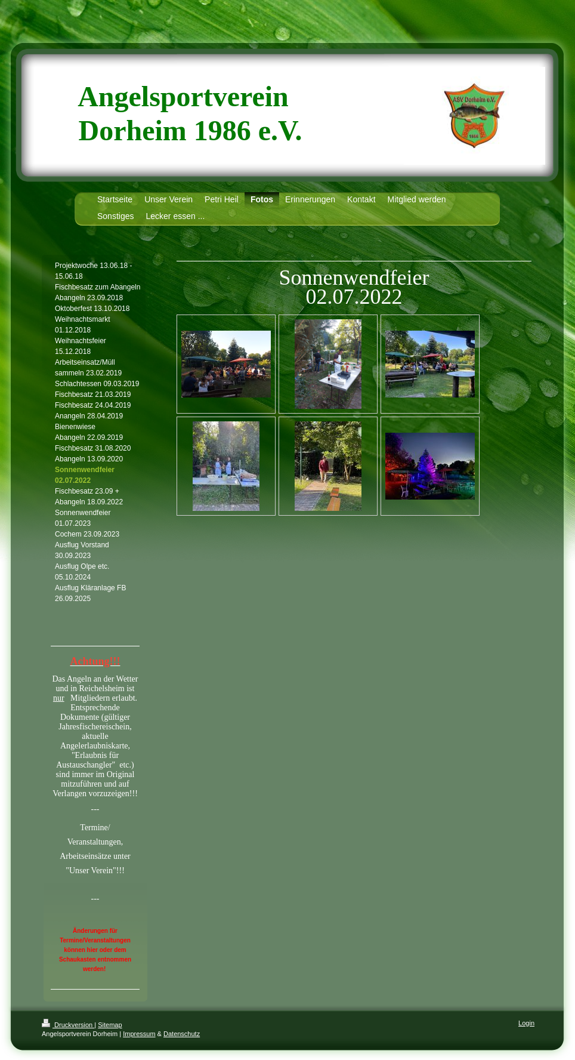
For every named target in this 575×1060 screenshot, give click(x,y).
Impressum (139, 1033)
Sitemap (110, 1024)
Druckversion (68, 1024)
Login (526, 1023)
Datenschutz (181, 1033)
